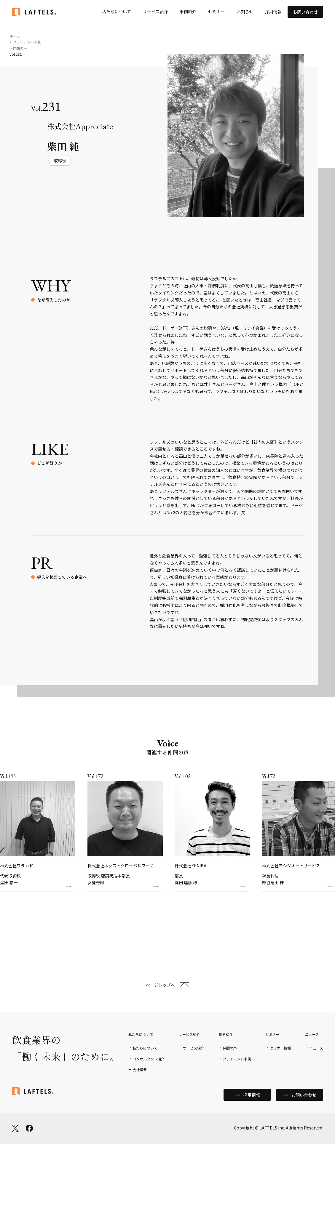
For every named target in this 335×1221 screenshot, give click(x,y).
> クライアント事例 (25, 41)
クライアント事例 (237, 1058)
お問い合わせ (305, 12)
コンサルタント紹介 (149, 1058)
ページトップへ (160, 985)
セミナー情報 (280, 1047)
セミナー (216, 12)
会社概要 (140, 1069)
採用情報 (273, 12)
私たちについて (116, 12)
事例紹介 (188, 12)
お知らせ (245, 12)
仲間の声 (230, 1047)
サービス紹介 (155, 12)
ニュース (316, 1047)
